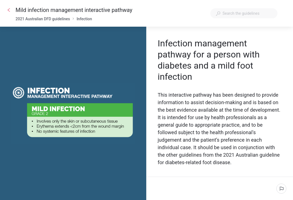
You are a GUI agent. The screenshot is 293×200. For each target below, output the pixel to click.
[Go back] (9, 10)
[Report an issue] (281, 189)
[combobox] (243, 13)
